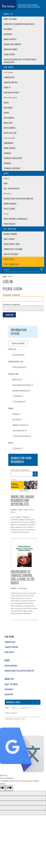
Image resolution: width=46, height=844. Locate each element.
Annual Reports (10, 39)
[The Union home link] (20, 5)
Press (14, 708)
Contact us (25, 708)
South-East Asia (10, 133)
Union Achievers (10, 203)
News (6, 183)
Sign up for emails (11, 254)
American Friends (10, 49)
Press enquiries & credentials (15, 218)
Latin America (9, 117)
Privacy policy (11, 713)
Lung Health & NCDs (11, 92)
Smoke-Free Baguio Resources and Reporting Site (22, 500)
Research (7, 163)
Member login (13, 702)
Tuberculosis (9, 77)
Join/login (9, 259)
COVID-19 (7, 87)
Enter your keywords (20, 470)
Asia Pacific (8, 107)
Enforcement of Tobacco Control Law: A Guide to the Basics (23, 577)
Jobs (7, 708)
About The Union (10, 19)
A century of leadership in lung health (19, 24)
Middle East (8, 122)
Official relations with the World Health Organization (20, 61)
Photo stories (9, 208)
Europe (6, 112)
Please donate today (12, 244)
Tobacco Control (10, 82)
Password (11, 304)
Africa (6, 102)
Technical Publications (13, 158)
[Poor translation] (9, 788)
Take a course (9, 239)
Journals (7, 153)
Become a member (10, 234)
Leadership (8, 34)
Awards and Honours (12, 44)
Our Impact (8, 29)
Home (4, 276)
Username (11, 295)
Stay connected (11, 264)
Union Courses (9, 148)
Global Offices (9, 54)
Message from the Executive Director (18, 198)
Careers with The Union (13, 249)
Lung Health (9, 652)
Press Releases (9, 224)
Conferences (8, 143)
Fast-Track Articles (11, 188)
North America (9, 128)
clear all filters (18, 343)
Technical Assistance (12, 168)
